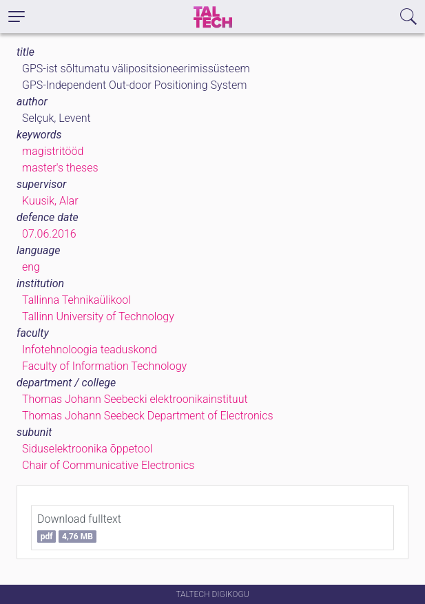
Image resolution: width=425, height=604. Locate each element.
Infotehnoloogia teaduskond (89, 349)
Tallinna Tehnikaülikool (76, 299)
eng (31, 266)
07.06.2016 (49, 233)
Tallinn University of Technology (98, 316)
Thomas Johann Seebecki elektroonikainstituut (135, 399)
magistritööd (52, 151)
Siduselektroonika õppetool (87, 448)
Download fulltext (79, 527)
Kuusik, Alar (50, 200)
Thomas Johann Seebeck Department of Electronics (147, 415)
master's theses (60, 167)
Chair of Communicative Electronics (108, 465)
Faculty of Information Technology (104, 366)
